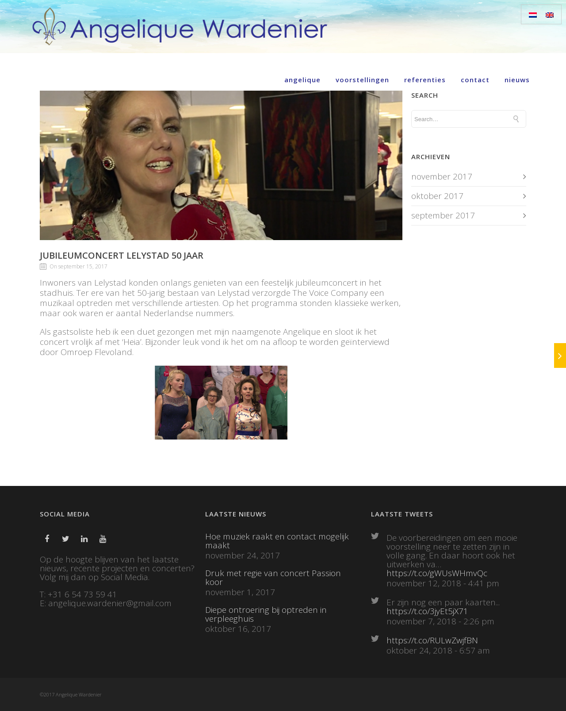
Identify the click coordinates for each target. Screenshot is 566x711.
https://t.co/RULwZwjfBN (432, 640)
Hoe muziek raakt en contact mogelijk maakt (277, 541)
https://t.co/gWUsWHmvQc (436, 573)
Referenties (425, 79)
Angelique (302, 79)
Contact (475, 79)
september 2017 (443, 215)
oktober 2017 (437, 196)
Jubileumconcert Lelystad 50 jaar (121, 255)
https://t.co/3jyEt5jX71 (427, 611)
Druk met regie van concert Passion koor (273, 577)
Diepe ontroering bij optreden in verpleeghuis (266, 614)
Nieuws (517, 79)
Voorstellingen (362, 79)
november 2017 (441, 176)
